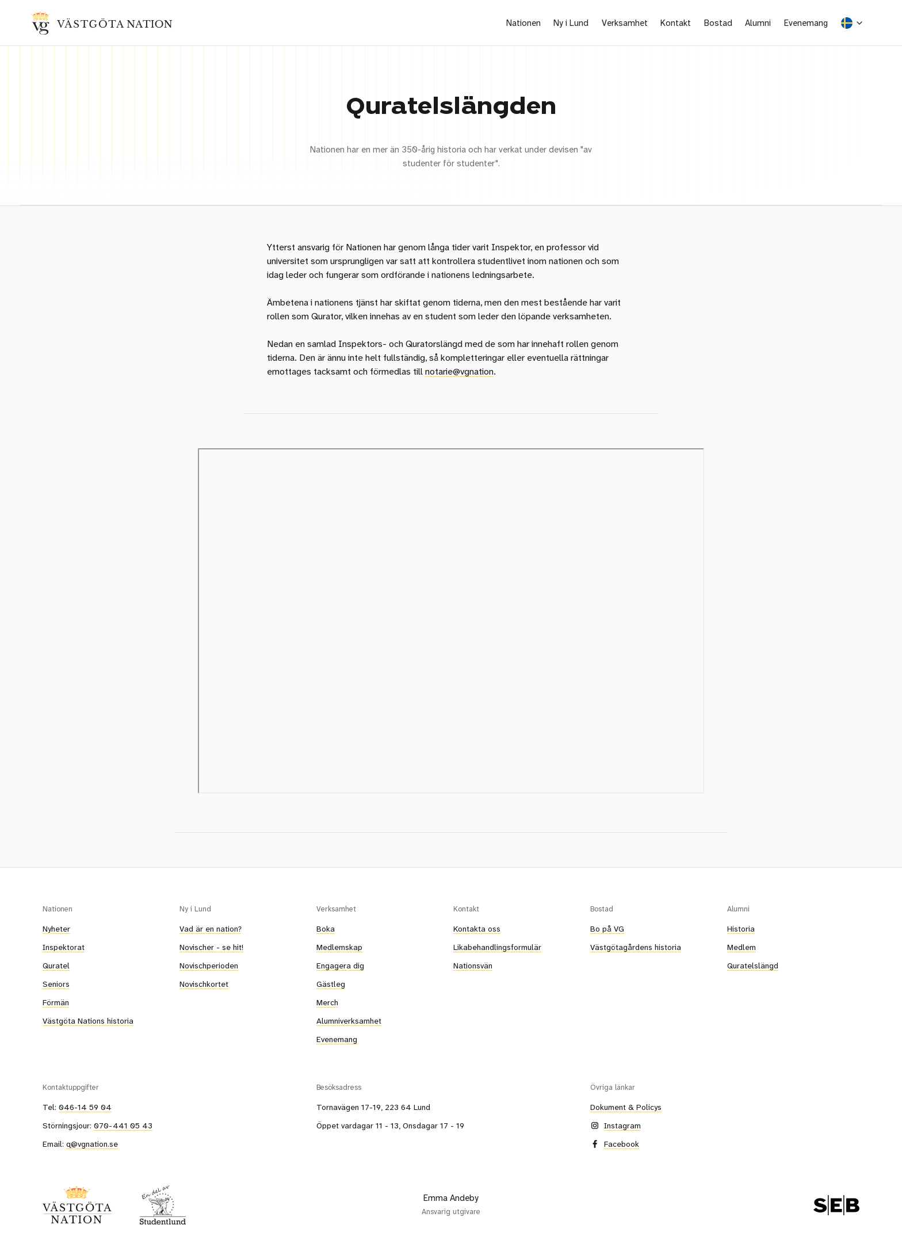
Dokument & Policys (626, 1107)
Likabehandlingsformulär (497, 947)
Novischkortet (203, 984)
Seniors (56, 984)
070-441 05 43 (123, 1125)
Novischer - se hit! (211, 947)
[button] (524, 22)
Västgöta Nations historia (88, 1021)
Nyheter (56, 929)
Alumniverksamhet (348, 1021)
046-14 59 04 (85, 1107)
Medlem (741, 947)
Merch (327, 1002)
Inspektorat (64, 947)
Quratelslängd (752, 965)
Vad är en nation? (210, 929)
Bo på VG (607, 929)
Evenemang (806, 23)
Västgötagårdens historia (635, 947)
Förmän (56, 1002)
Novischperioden (208, 965)
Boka (325, 929)
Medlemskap (339, 947)
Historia (741, 929)
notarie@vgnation (459, 371)
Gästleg (330, 984)
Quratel (56, 965)
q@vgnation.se (92, 1144)
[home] (102, 23)
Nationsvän (472, 965)
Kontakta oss (476, 929)
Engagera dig (340, 965)
